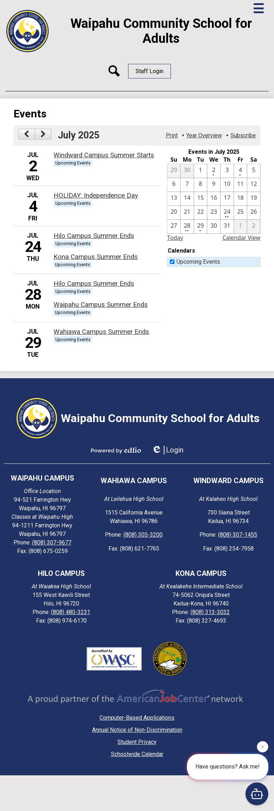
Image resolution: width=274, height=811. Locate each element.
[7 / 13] (174, 198)
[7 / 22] (200, 212)
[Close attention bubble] (262, 746)
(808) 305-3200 (143, 534)
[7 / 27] (174, 226)
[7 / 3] (227, 170)
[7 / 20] (174, 212)
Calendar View (241, 238)
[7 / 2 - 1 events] (214, 170)
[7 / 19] (254, 198)
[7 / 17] (227, 198)
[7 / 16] (214, 198)
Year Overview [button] (204, 135)
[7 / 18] (240, 198)
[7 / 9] (214, 184)
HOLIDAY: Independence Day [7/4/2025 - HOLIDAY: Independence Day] (96, 195)
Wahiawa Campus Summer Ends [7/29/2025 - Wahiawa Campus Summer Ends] (101, 332)
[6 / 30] (187, 170)
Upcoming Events (198, 261)
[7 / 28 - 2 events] (187, 226)
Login (167, 450)
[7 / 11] (240, 184)
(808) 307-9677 (51, 542)
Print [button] (172, 135)
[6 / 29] (174, 170)
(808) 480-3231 (70, 612)
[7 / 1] (200, 170)
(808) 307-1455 (237, 534)
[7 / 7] (187, 184)
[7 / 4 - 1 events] (240, 170)
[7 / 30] (214, 226)
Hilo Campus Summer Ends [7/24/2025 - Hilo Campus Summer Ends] (94, 236)
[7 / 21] (187, 212)
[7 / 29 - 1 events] (200, 226)
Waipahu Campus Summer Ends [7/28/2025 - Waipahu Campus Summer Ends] (101, 305)
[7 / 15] (200, 198)
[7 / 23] (214, 212)
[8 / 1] (240, 226)
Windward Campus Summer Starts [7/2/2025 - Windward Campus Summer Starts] (104, 155)
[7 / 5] (254, 170)
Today (175, 238)
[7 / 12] (254, 184)
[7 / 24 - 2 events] (227, 212)
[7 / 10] (227, 184)
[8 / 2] (254, 226)
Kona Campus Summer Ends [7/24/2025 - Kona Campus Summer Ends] (96, 257)
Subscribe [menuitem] (243, 135)
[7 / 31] (227, 226)
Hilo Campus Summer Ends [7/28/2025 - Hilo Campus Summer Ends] (94, 284)
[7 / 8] (200, 184)
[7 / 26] (254, 212)
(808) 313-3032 (210, 612)
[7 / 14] (187, 198)
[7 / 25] (240, 212)
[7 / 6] (174, 184)
